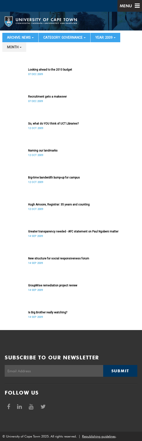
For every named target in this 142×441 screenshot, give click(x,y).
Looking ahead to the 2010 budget (50, 69)
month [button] (14, 47)
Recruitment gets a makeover (47, 96)
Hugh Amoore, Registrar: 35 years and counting (59, 204)
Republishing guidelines (99, 436)
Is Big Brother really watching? (47, 312)
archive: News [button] (20, 37)
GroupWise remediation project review (52, 285)
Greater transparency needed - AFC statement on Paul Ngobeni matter (73, 231)
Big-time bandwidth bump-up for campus (54, 177)
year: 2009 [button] (105, 37)
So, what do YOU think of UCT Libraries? (53, 123)
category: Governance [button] (64, 37)
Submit (120, 371)
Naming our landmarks (43, 150)
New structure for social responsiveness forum (58, 258)
